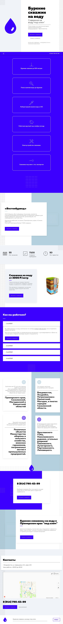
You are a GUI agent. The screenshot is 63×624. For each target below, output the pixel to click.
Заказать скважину (35, 34)
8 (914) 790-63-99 (28, 483)
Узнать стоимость (27, 537)
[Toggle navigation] (3, 53)
